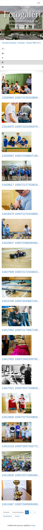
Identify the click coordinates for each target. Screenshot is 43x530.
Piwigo (33, 525)
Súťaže (21, 43)
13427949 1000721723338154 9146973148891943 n (21, 271)
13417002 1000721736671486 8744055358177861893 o (21, 330)
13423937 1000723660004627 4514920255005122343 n (21, 242)
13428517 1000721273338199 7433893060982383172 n (21, 184)
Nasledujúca (7, 516)
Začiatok (6, 512)
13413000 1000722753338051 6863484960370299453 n (21, 417)
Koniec (17, 516)
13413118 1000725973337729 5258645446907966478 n (21, 446)
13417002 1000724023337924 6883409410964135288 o (21, 359)
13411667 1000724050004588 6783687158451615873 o (21, 504)
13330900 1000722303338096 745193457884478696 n (21, 97)
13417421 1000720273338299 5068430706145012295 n (21, 388)
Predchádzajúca (18, 512)
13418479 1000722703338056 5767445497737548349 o (21, 213)
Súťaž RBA (31, 43)
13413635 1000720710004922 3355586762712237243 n (21, 475)
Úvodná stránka (9, 43)
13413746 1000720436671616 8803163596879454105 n (21, 301)
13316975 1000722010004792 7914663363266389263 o (21, 126)
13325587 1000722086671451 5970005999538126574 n (21, 155)
